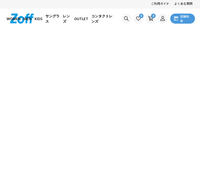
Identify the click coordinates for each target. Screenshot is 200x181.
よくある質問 (183, 3)
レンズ (66, 19)
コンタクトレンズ (101, 19)
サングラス (52, 19)
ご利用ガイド (160, 3)
